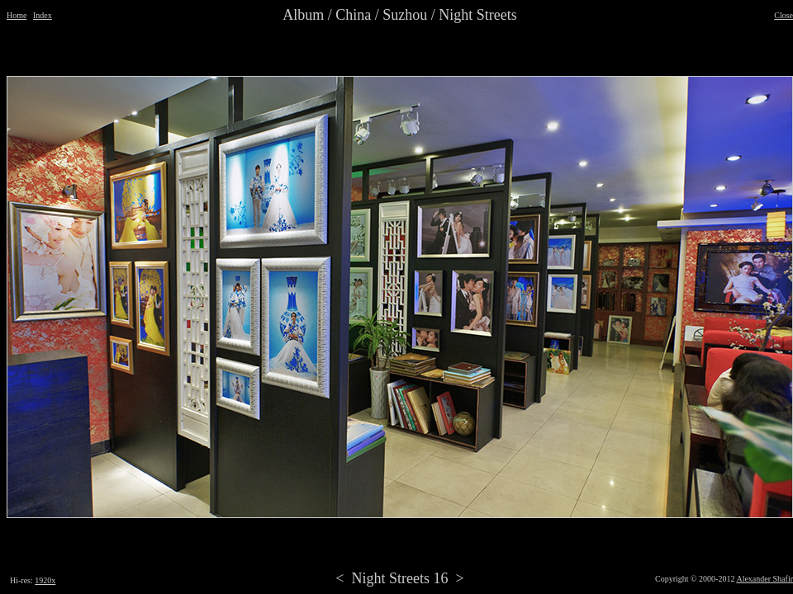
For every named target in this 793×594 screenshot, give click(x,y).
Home (16, 15)
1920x (45, 580)
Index (42, 15)
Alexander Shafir (764, 578)
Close (783, 15)
